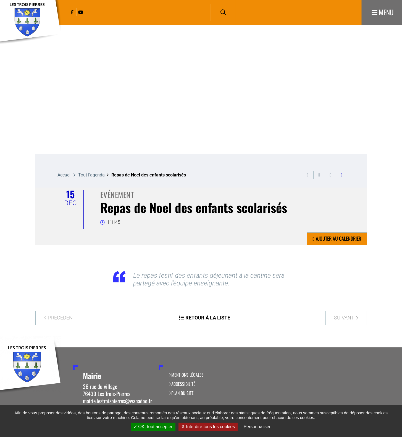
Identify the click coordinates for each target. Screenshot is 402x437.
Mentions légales (187, 374)
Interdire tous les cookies (208, 426)
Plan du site (182, 393)
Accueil (64, 175)
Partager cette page (341, 175)
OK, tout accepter (153, 426)
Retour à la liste (207, 318)
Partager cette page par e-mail (330, 175)
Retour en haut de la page (389, 347)
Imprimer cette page (307, 175)
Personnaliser (256, 426)
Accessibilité (183, 383)
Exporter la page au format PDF (319, 175)
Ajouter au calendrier (338, 238)
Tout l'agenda (91, 175)
